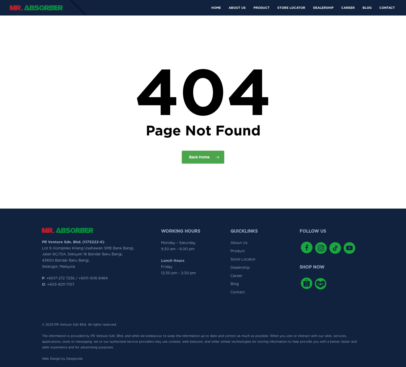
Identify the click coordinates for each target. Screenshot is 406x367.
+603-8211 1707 (60, 284)
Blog (234, 284)
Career (236, 276)
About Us (239, 243)
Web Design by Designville (62, 359)
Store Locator (243, 259)
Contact (237, 292)
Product (237, 251)
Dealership (240, 267)
